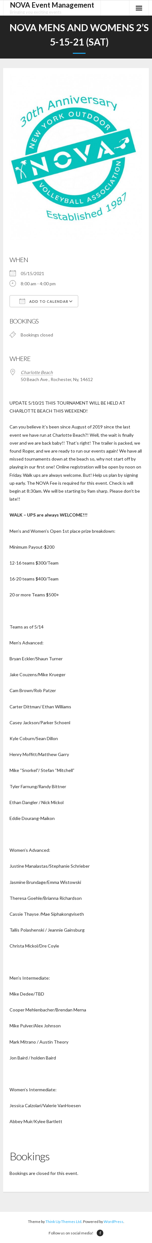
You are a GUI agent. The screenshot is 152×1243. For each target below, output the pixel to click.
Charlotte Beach (37, 372)
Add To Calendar (43, 301)
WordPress (113, 1221)
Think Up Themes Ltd (63, 1221)
